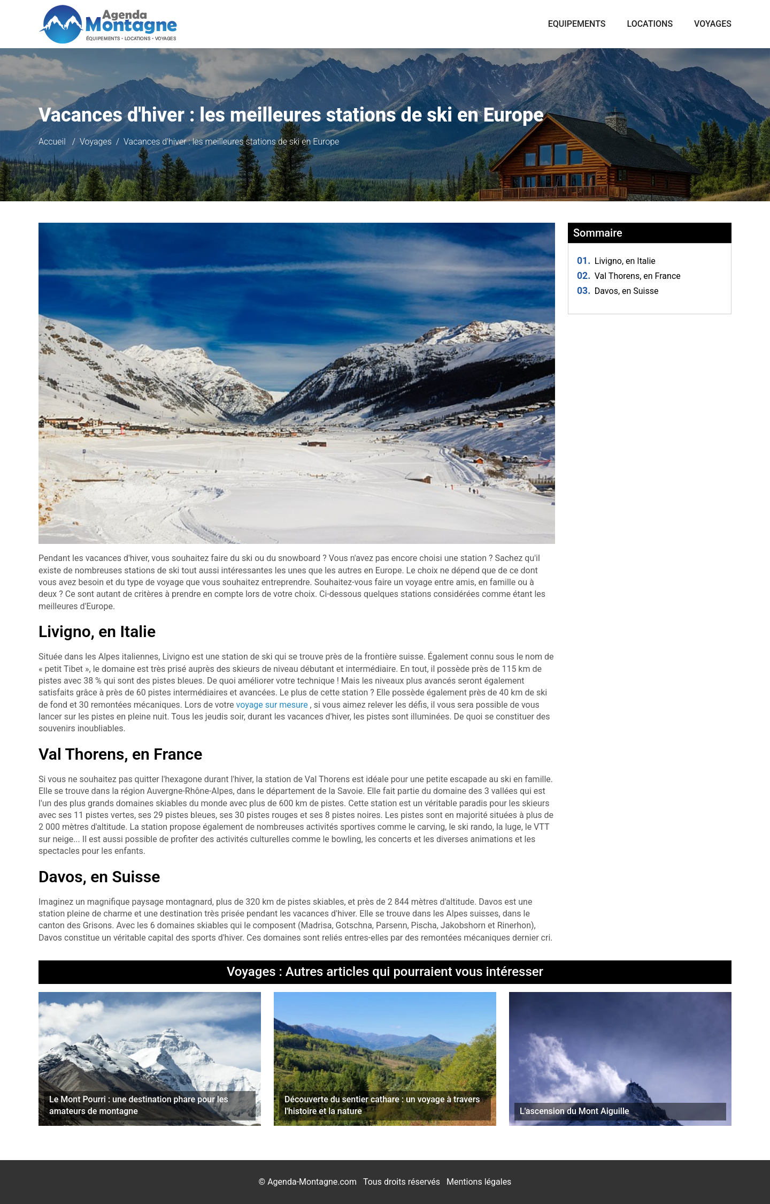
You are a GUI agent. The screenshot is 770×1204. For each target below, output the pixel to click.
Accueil (52, 142)
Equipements (577, 24)
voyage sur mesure (273, 705)
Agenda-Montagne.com (312, 1182)
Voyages (713, 24)
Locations (650, 24)
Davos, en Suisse (618, 291)
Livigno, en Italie (616, 261)
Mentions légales (478, 1182)
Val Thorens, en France (629, 276)
